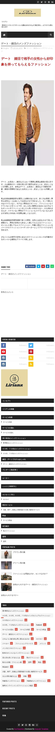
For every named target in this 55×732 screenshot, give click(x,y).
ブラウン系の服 (19, 552)
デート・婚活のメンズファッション (15, 464)
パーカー (5, 643)
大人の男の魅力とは (9, 676)
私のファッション (9, 531)
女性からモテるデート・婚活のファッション (30, 584)
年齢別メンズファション (11, 681)
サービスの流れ (8, 432)
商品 (39, 662)
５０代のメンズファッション (12, 620)
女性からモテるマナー (9, 595)
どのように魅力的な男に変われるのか (16, 639)
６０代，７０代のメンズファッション (15, 453)
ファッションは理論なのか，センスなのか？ (30, 573)
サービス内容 (7, 422)
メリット (43, 643)
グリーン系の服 (19, 562)
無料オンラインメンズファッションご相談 (17, 685)
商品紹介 (5, 667)
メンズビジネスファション (12, 648)
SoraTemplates (19, 729)
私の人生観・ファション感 (12, 662)
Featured (39, 625)
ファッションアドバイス (24, 643)
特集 (25, 676)
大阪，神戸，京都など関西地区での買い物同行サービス (21, 510)
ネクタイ (6, 499)
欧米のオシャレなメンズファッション (16, 653)
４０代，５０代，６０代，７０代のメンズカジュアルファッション (26, 615)
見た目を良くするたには (11, 657)
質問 (4, 541)
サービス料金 (7, 520)
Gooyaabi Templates (41, 729)
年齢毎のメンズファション (36, 681)
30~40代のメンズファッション (13, 443)
